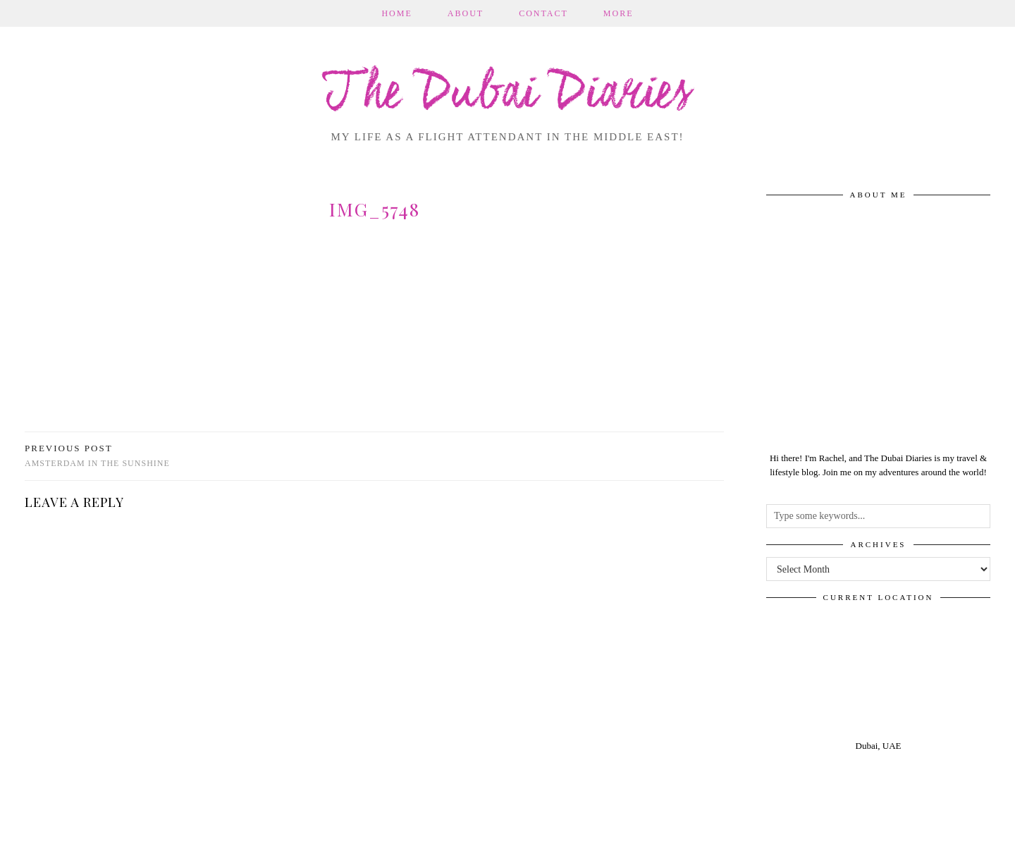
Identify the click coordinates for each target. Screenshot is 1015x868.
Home (396, 13)
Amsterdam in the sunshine (97, 456)
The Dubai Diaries (508, 94)
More (618, 13)
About (466, 13)
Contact (543, 13)
